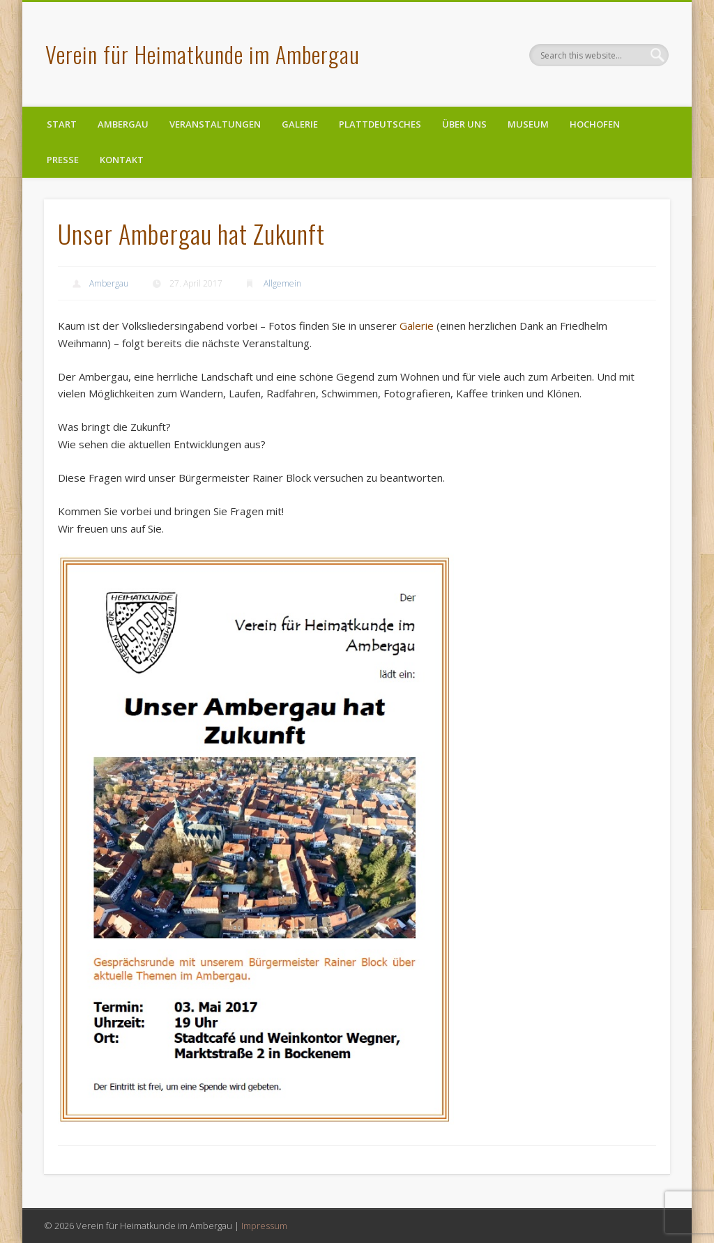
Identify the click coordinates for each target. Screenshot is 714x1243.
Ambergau (123, 124)
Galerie (300, 124)
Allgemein (282, 283)
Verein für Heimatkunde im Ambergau (202, 54)
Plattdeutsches (380, 124)
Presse (63, 159)
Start (62, 124)
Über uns (464, 124)
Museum (528, 124)
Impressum (264, 1225)
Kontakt (122, 159)
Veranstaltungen (215, 124)
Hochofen (595, 124)
